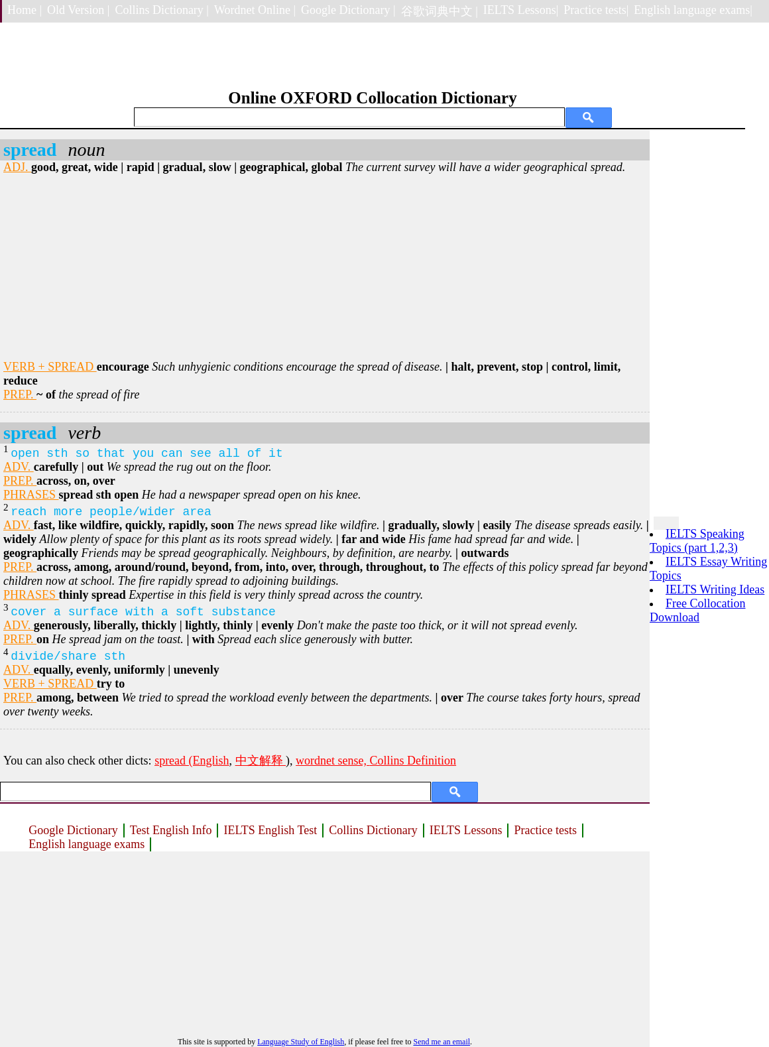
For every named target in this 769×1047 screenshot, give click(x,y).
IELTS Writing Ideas (715, 589)
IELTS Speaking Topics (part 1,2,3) (697, 540)
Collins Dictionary (373, 830)
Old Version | (78, 10)
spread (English (191, 760)
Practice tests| (595, 10)
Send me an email (441, 1041)
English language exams (87, 844)
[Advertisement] (325, 267)
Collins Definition (413, 760)
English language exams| (693, 10)
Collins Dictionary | (162, 10)
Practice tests (545, 830)
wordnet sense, (332, 760)
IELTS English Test (270, 830)
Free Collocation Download (697, 610)
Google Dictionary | (348, 10)
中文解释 (260, 760)
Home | (24, 10)
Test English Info (171, 830)
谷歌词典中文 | (439, 11)
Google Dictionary (73, 830)
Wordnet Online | (255, 10)
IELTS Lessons (466, 830)
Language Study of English (300, 1041)
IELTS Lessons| (520, 10)
